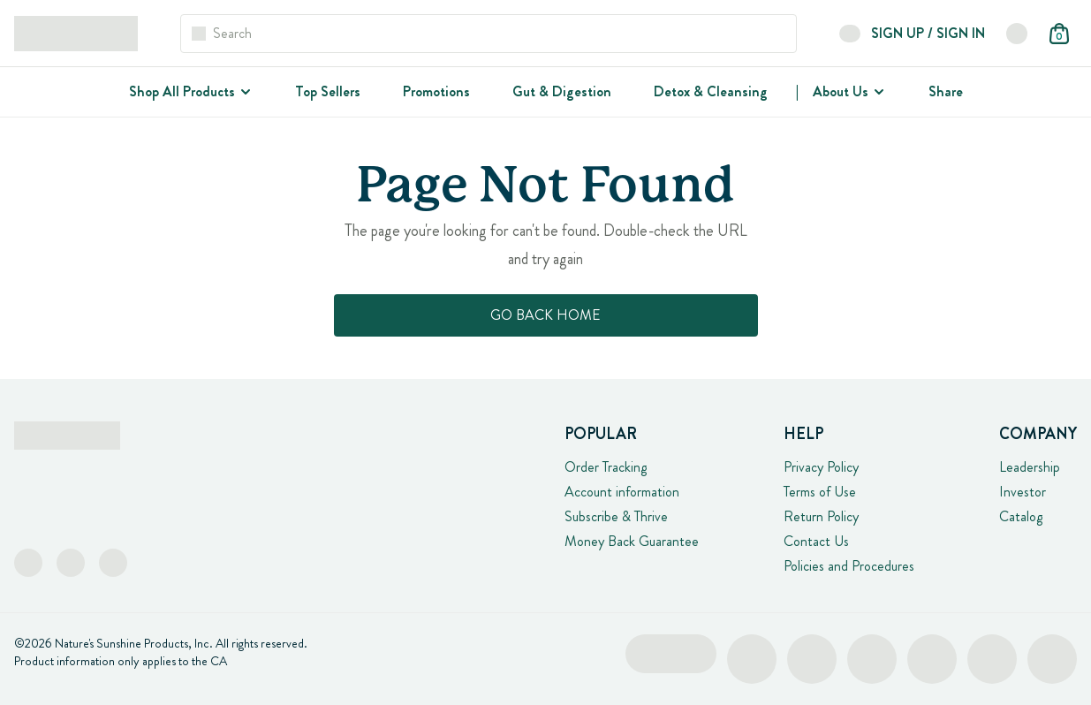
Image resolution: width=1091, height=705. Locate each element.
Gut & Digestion (561, 91)
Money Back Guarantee (631, 541)
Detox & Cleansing (711, 91)
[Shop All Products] (244, 92)
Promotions (436, 91)
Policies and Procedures (849, 566)
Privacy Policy (821, 467)
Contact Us (816, 541)
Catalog (1020, 516)
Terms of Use (820, 491)
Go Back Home (545, 315)
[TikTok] (113, 563)
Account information (621, 491)
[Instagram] (71, 563)
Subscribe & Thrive (616, 516)
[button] (1016, 33)
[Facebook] (28, 563)
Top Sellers (327, 91)
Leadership (1029, 467)
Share (945, 91)
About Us (840, 91)
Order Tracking (605, 467)
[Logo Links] (76, 33)
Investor (1022, 491)
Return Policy (821, 516)
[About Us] (877, 92)
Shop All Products (182, 91)
